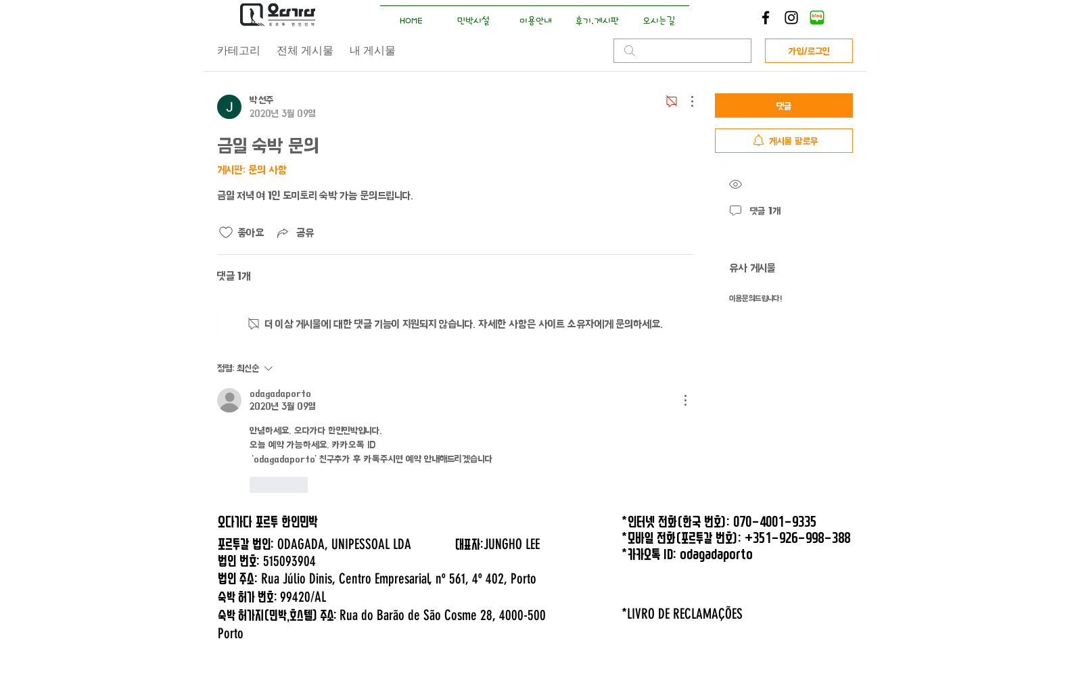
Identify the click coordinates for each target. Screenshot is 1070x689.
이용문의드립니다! (756, 298)
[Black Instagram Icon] (791, 17)
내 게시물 (373, 50)
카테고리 (238, 50)
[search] (682, 51)
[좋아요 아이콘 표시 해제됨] (226, 232)
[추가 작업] (685, 101)
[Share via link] (294, 232)
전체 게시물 (305, 50)
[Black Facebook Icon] (765, 17)
